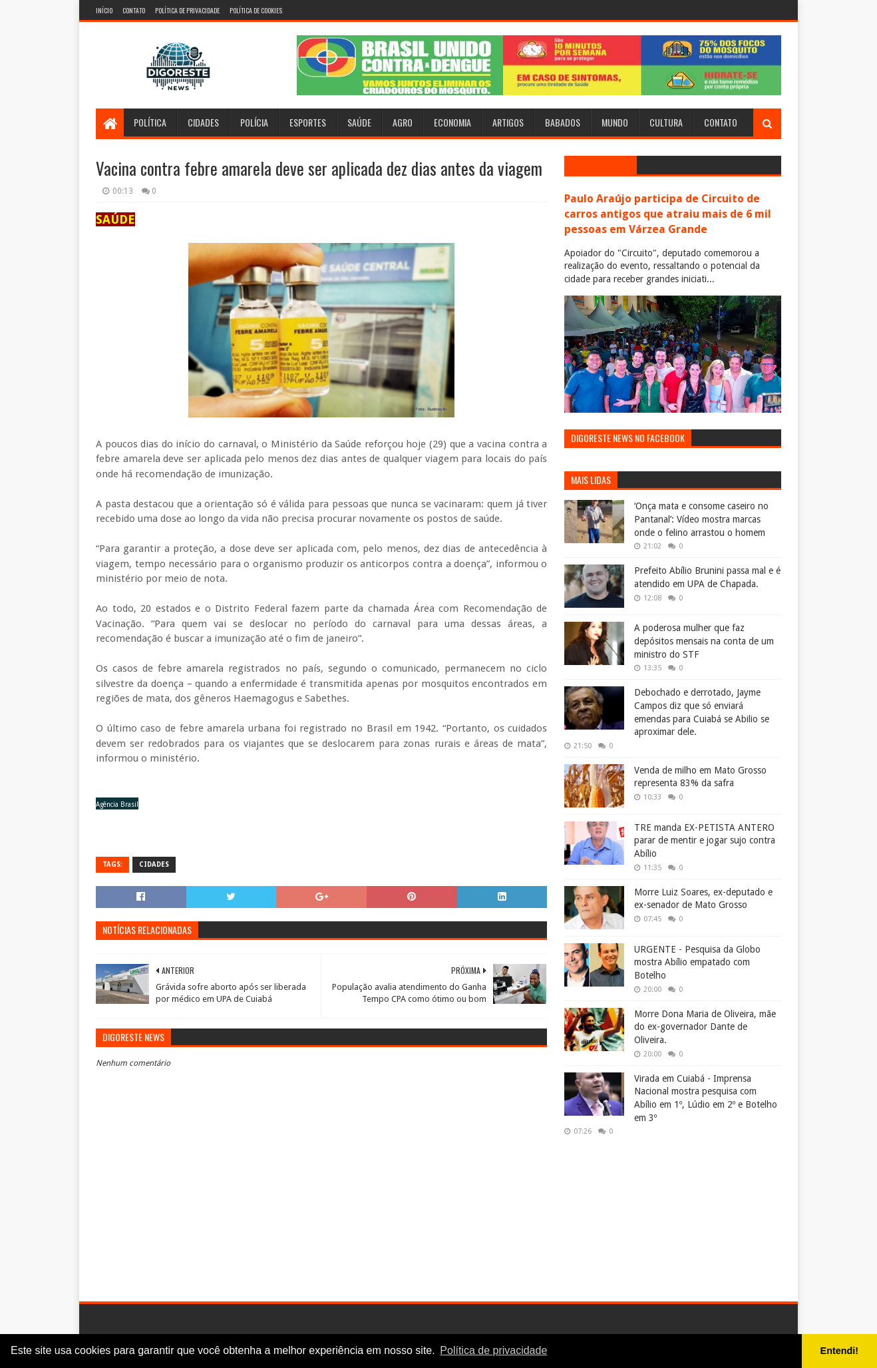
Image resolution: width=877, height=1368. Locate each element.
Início (104, 10)
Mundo (615, 122)
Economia (452, 122)
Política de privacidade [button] (493, 1350)
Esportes (307, 122)
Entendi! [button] (839, 1350)
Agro (403, 122)
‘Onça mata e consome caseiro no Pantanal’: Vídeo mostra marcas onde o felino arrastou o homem (701, 519)
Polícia (254, 122)
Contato (133, 10)
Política (150, 122)
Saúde (359, 122)
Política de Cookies (256, 10)
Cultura (666, 122)
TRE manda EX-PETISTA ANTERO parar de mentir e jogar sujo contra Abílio (704, 840)
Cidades (203, 122)
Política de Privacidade (187, 10)
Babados (562, 122)
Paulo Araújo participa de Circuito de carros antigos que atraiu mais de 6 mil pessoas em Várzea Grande (667, 214)
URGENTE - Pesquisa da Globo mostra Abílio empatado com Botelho (697, 962)
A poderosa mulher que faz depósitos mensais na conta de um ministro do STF (704, 640)
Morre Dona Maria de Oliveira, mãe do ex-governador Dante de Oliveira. (705, 1027)
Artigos (508, 122)
